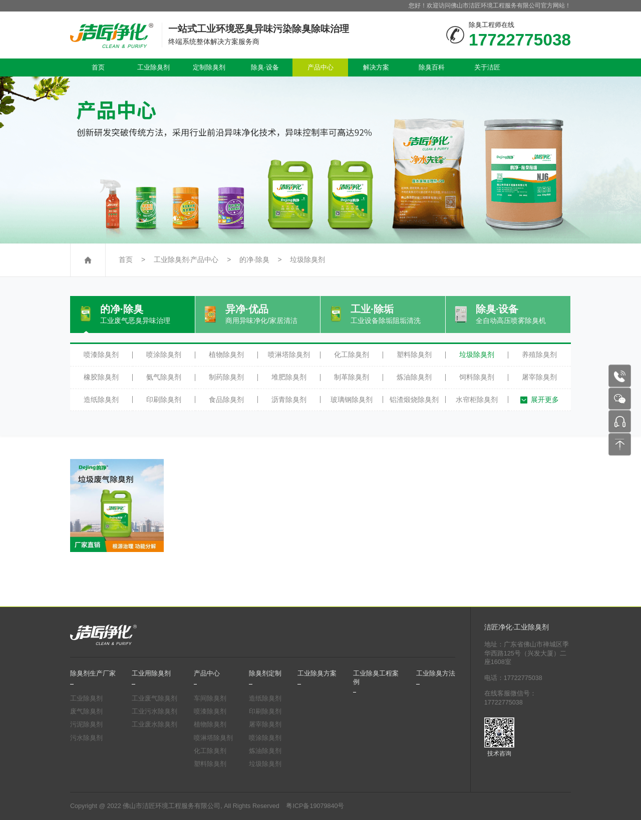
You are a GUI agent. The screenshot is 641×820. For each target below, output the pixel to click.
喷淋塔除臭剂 (289, 354)
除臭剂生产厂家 (93, 673)
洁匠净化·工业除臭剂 (516, 627)
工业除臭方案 (317, 673)
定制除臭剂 (209, 67)
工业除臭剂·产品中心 (186, 260)
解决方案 (376, 67)
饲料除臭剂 (476, 377)
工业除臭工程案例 (376, 677)
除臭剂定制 (265, 673)
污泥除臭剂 (86, 724)
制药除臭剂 (226, 377)
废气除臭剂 (86, 711)
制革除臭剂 (351, 377)
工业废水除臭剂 (154, 724)
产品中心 (320, 67)
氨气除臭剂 (163, 377)
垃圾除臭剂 (307, 260)
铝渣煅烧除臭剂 (414, 400)
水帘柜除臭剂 (477, 400)
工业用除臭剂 (151, 673)
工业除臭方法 (435, 673)
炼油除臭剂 (414, 377)
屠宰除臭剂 (539, 377)
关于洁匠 (487, 67)
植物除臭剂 (226, 354)
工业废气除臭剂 (154, 698)
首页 (98, 67)
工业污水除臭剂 (154, 711)
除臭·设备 (265, 67)
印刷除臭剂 (163, 400)
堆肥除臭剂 (288, 377)
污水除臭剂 (86, 738)
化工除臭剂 (351, 354)
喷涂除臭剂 (163, 354)
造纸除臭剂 (101, 400)
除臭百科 (432, 67)
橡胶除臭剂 (101, 377)
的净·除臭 (254, 260)
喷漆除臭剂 (101, 354)
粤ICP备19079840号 (315, 806)
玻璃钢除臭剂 (352, 400)
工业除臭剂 (153, 67)
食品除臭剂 (226, 400)
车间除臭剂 (210, 698)
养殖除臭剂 (539, 354)
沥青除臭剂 (288, 400)
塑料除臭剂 (414, 354)
